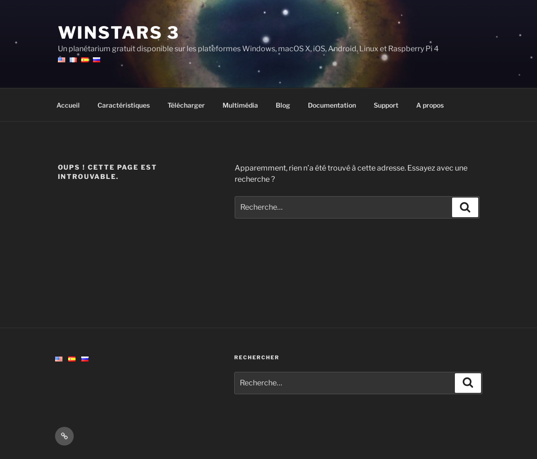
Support (386, 105)
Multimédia (240, 105)
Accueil (68, 105)
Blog (283, 105)
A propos (430, 105)
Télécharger (186, 105)
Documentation (332, 105)
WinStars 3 (119, 32)
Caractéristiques (124, 105)
